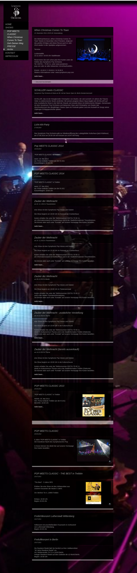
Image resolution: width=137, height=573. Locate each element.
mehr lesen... (39, 76)
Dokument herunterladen (43, 82)
